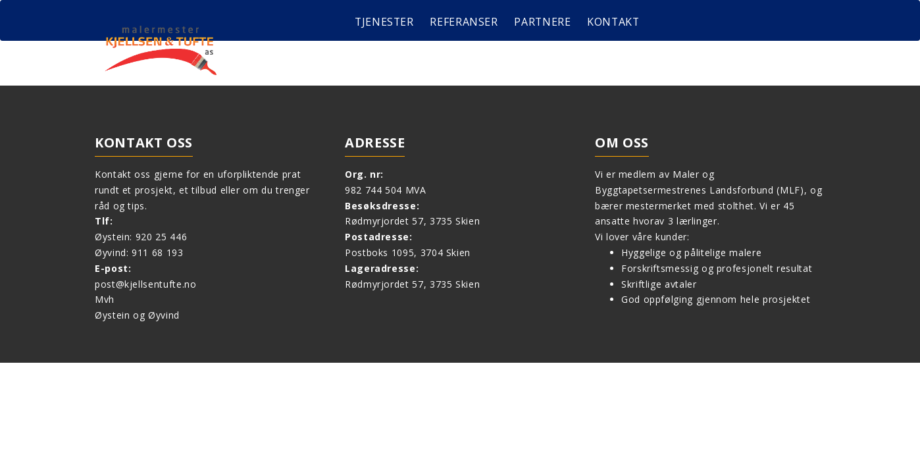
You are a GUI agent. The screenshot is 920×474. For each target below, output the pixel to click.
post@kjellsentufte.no (145, 284)
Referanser (465, 21)
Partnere (544, 21)
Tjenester (385, 21)
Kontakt (615, 21)
